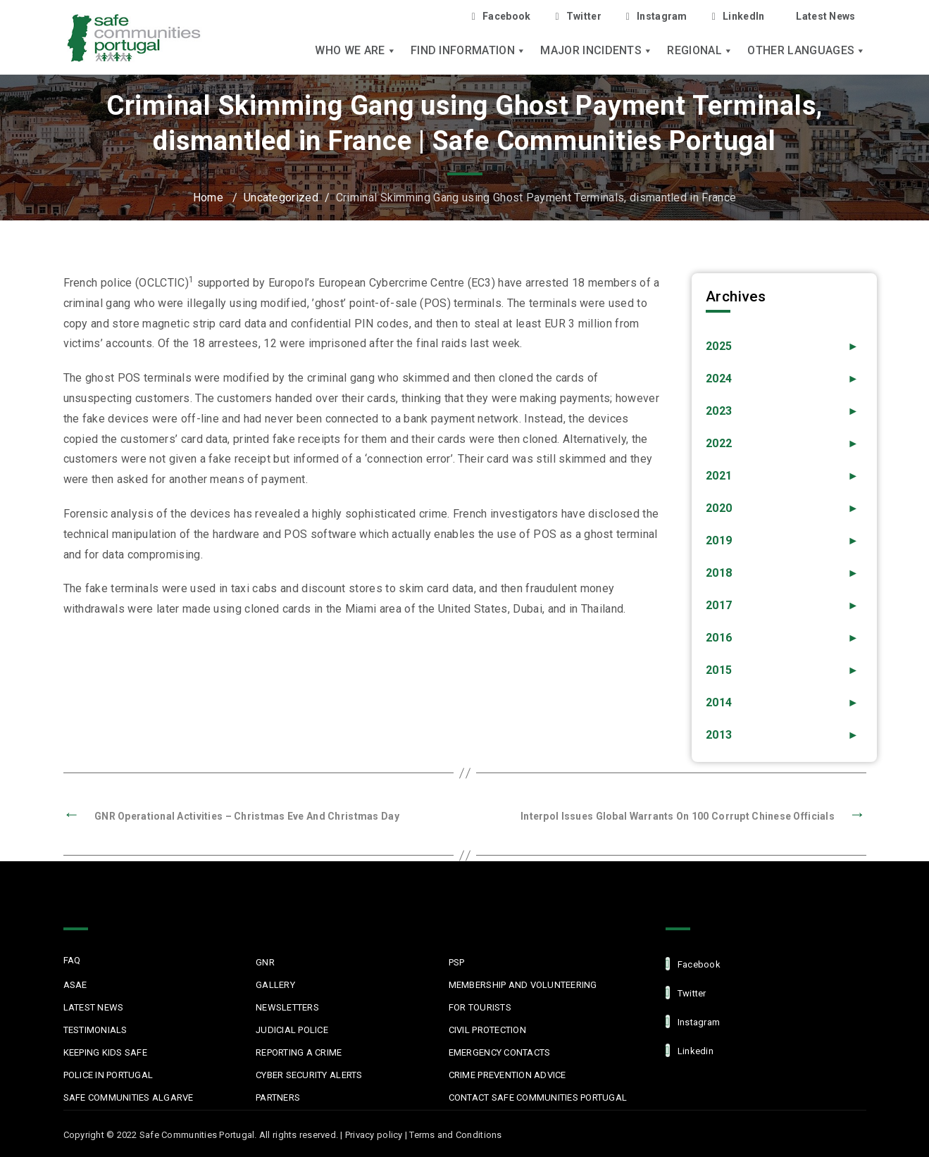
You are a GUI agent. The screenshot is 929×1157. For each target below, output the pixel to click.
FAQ (72, 960)
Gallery (275, 985)
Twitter (578, 16)
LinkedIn (738, 16)
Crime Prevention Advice (507, 1075)
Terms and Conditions (455, 1135)
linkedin (689, 1050)
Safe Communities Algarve (128, 1097)
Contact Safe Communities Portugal (538, 1097)
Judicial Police (292, 1030)
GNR (265, 962)
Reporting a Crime (299, 1052)
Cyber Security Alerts (309, 1075)
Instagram (656, 16)
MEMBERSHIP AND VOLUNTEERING (523, 985)
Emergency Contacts (500, 1052)
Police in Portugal (108, 1075)
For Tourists (480, 1007)
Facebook (501, 16)
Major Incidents (596, 50)
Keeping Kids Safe (105, 1052)
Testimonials (95, 1030)
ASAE (75, 985)
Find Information (468, 50)
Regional (700, 50)
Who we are (356, 50)
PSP (457, 962)
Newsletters (287, 1007)
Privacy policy (374, 1135)
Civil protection (487, 1030)
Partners (278, 1097)
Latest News (825, 16)
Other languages (806, 50)
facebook (693, 963)
